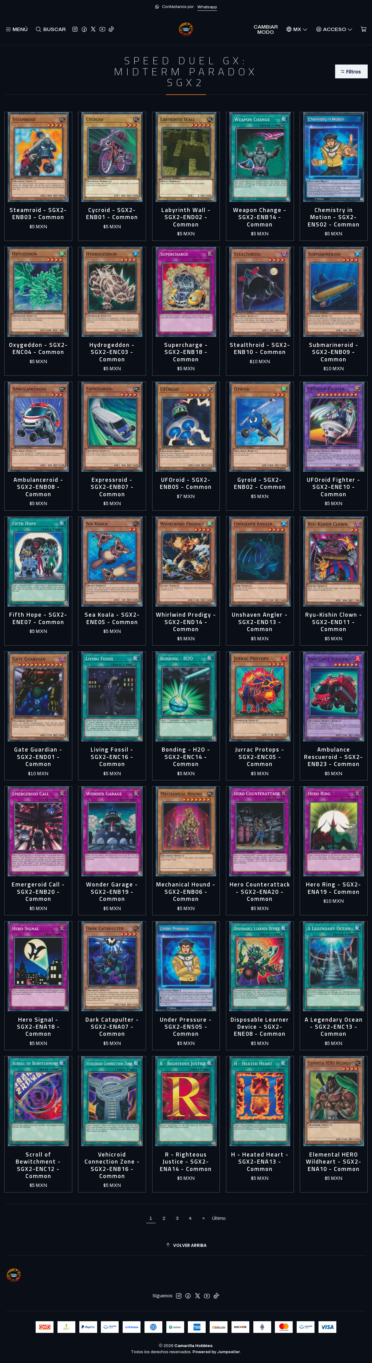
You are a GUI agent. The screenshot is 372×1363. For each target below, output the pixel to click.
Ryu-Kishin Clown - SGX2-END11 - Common (333, 622)
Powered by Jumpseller (216, 1351)
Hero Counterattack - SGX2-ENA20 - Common (260, 892)
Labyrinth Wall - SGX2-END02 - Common (186, 217)
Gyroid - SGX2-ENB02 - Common (260, 483)
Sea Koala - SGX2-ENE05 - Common (112, 618)
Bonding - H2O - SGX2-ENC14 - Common (186, 757)
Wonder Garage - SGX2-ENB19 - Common (112, 892)
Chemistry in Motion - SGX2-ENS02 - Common (334, 217)
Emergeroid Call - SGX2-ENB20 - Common (38, 892)
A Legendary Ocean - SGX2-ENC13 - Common (334, 1027)
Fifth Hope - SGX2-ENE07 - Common (38, 618)
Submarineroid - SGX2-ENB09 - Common (333, 352)
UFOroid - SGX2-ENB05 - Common (186, 483)
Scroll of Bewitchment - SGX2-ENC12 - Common (38, 1165)
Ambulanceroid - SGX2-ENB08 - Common (38, 487)
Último (219, 1218)
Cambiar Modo (266, 29)
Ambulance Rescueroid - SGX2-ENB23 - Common (333, 757)
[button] (351, 71)
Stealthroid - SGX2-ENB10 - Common (260, 348)
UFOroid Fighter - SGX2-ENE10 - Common (333, 487)
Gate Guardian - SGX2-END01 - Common (38, 757)
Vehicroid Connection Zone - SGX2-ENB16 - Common (112, 1165)
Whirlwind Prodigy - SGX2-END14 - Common (186, 622)
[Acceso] (334, 29)
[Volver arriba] (186, 1245)
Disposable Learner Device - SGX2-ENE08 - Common (260, 1027)
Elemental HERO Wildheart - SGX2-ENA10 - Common (334, 1162)
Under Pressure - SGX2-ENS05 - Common (186, 1027)
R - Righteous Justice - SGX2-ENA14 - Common (186, 1162)
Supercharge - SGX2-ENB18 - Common (186, 352)
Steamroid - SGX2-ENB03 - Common (38, 213)
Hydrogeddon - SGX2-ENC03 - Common (112, 352)
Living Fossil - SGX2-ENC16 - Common (112, 757)
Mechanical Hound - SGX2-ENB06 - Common (186, 892)
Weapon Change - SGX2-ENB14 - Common (260, 217)
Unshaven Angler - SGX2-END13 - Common (260, 622)
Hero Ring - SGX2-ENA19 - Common (333, 888)
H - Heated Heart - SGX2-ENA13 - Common (260, 1162)
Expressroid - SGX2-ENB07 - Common (112, 487)
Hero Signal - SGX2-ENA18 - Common (38, 1027)
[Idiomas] (296, 29)
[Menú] (16, 29)
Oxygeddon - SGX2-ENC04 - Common (38, 348)
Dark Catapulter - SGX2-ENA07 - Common (112, 1027)
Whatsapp (207, 7)
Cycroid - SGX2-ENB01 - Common (112, 213)
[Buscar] (50, 29)
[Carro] (363, 29)
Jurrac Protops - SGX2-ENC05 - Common (259, 757)
